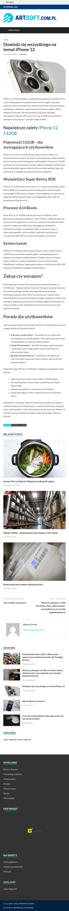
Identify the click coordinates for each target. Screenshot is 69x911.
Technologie (8, 798)
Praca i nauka (9, 788)
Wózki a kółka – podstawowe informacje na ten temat (30, 532)
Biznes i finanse (10, 769)
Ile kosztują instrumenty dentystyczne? (23, 584)
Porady (6, 783)
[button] (34, 830)
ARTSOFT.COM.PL (26, 903)
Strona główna (10, 862)
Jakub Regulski (10, 739)
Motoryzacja (9, 779)
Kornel (23, 54)
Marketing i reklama (12, 774)
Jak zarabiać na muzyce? (33, 701)
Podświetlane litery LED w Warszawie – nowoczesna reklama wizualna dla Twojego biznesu (42, 657)
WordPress (18, 907)
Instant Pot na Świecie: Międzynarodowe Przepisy (28, 481)
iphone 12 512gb (19, 425)
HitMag (30, 907)
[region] (34, 830)
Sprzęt (6, 40)
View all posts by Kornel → (34, 630)
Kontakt (7, 871)
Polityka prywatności (13, 866)
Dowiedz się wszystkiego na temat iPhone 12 (43, 686)
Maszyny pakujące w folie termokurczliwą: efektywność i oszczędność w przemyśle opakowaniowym (42, 673)
